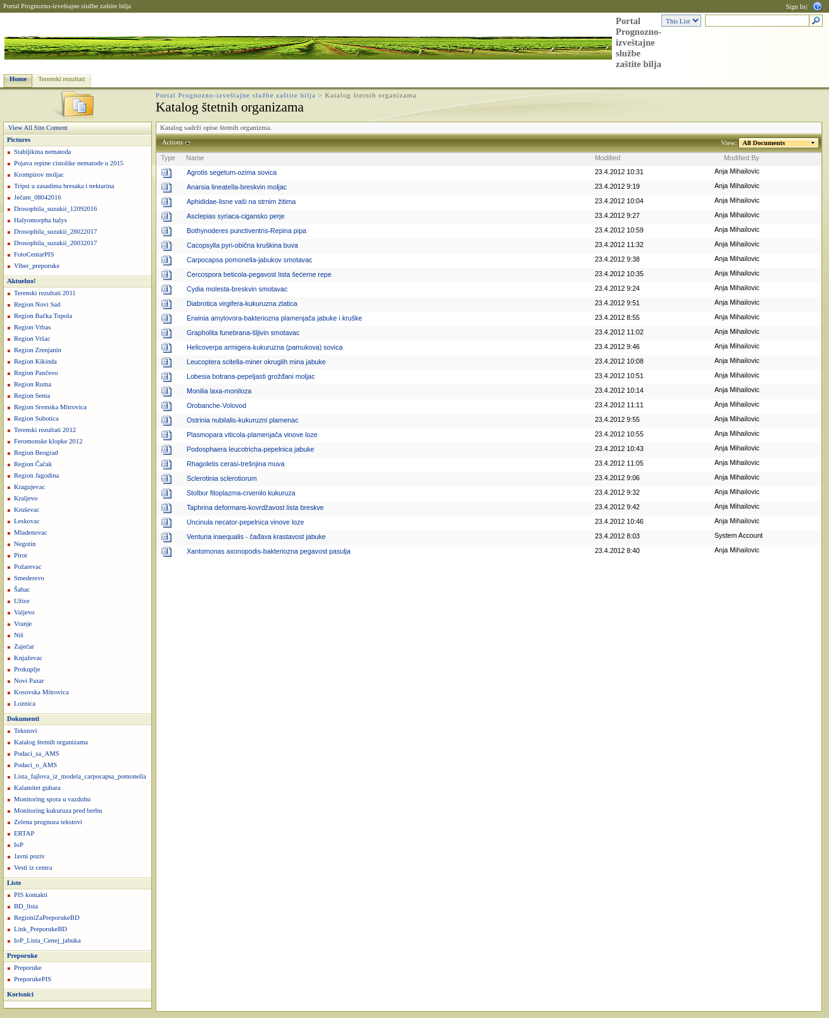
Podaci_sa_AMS (36, 753)
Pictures (18, 139)
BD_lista (26, 906)
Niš (18, 635)
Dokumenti (23, 718)
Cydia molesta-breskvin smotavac (237, 289)
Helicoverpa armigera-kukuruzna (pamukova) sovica (264, 347)
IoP (18, 844)
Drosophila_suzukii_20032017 (55, 242)
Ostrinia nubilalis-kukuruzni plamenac (243, 420)
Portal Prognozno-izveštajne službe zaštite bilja (67, 6)
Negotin (24, 543)
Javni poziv (29, 856)
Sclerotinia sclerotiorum (222, 478)
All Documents (763, 142)
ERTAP (24, 833)
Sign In (796, 6)
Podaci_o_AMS (35, 764)
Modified (607, 158)
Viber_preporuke (36, 265)
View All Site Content (38, 127)
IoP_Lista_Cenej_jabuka (47, 940)
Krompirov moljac (39, 174)
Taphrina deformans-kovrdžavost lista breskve (255, 507)
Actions (173, 142)
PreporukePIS (32, 979)
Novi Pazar (29, 680)
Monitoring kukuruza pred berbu (58, 810)
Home (18, 78)
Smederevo (29, 578)
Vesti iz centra (33, 867)
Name (195, 158)
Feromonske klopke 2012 (48, 441)
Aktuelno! (21, 280)
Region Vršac (32, 338)
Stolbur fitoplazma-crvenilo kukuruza (241, 493)
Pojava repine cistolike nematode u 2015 (68, 163)
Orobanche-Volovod (216, 405)
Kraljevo (25, 498)
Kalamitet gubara (37, 787)
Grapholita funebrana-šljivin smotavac (243, 332)
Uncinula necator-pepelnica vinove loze (245, 522)
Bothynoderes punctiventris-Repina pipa (246, 230)
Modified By (741, 158)
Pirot (20, 555)
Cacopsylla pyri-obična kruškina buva (242, 245)
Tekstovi (25, 730)
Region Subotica (36, 418)
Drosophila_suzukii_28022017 (55, 231)
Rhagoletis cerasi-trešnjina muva (236, 464)
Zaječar (24, 646)
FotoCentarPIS (34, 254)
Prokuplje (27, 669)
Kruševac (26, 509)
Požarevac (28, 566)
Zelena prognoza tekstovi (48, 821)
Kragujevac (29, 486)
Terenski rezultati (61, 78)
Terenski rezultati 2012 (45, 429)
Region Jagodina (36, 475)
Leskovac (27, 521)
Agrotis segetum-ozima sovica (232, 172)
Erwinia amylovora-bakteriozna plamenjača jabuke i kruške (274, 318)
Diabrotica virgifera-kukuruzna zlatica (242, 303)
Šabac (22, 589)
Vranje (23, 623)
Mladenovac (30, 532)
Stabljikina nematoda (42, 151)
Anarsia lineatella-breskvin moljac (237, 187)
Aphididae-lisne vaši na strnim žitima (241, 201)
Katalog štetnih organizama (51, 742)
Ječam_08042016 (37, 197)
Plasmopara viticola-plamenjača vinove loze (252, 434)
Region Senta (32, 395)
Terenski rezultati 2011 (45, 292)
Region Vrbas (32, 327)
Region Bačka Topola (43, 315)
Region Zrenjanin (37, 350)
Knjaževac (28, 657)
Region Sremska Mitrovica (50, 407)
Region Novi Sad (37, 304)
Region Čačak (33, 464)
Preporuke (22, 955)
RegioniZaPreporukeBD (47, 917)
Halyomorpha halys (40, 220)
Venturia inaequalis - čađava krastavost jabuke (256, 536)
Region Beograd (36, 452)
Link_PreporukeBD (40, 929)
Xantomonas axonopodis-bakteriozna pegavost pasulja (269, 551)
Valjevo (24, 612)
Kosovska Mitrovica (41, 692)
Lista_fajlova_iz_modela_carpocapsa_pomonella (80, 776)
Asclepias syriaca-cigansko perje (236, 216)
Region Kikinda (35, 361)
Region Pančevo (36, 372)
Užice (22, 600)
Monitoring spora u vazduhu (52, 799)
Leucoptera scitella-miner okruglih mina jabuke (256, 362)
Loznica (24, 703)
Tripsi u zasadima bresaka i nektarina (64, 185)
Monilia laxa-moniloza (219, 391)
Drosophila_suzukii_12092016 (55, 208)
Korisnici (20, 994)
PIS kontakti (30, 894)
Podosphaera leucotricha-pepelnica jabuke (250, 449)
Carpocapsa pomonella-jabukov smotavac (249, 260)
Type (168, 158)
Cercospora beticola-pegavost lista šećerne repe (259, 274)
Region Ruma (32, 384)
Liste (14, 882)
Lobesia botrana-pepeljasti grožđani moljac (251, 376)
